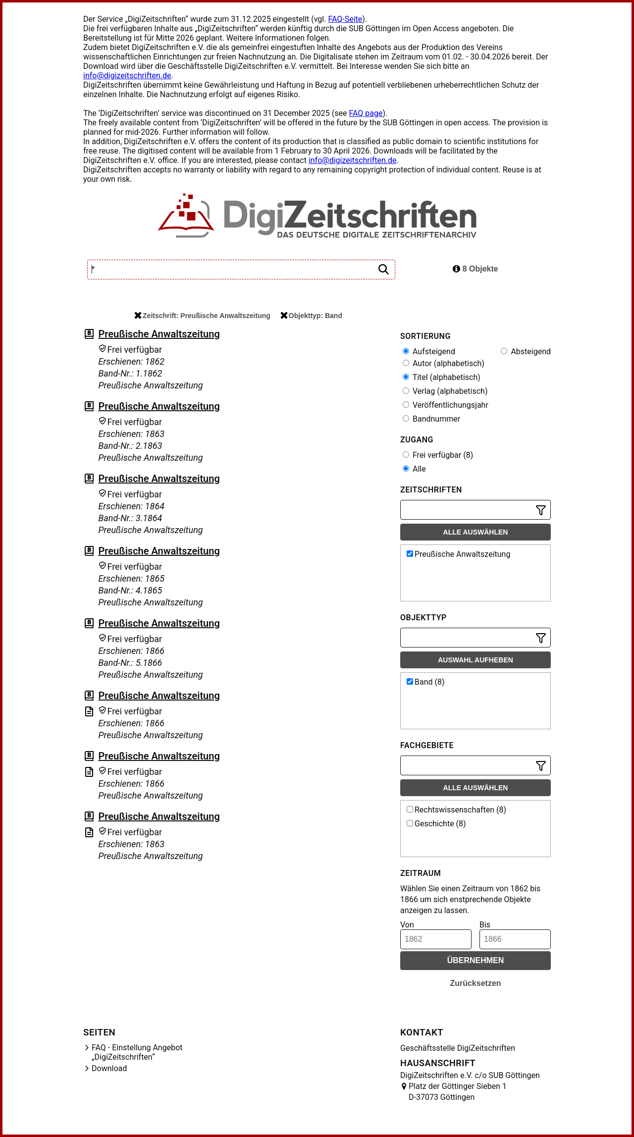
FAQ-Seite (345, 19)
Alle (414, 469)
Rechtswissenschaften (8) (456, 809)
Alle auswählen (475, 532)
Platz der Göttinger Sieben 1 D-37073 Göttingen (458, 1092)
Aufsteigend (429, 351)
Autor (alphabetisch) (443, 363)
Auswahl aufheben (475, 660)
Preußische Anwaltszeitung (158, 334)
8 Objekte (475, 269)
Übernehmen (475, 960)
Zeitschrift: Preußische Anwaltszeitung (202, 316)
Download (109, 1068)
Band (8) (426, 682)
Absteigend (526, 351)
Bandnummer (431, 419)
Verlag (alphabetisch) (445, 391)
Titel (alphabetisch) (441, 377)
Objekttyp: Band (311, 316)
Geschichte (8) (436, 823)
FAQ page (365, 113)
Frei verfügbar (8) (438, 455)
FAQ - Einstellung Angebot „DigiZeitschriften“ (137, 1052)
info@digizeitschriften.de (127, 75)
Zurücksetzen (475, 983)
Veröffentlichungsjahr (445, 405)
